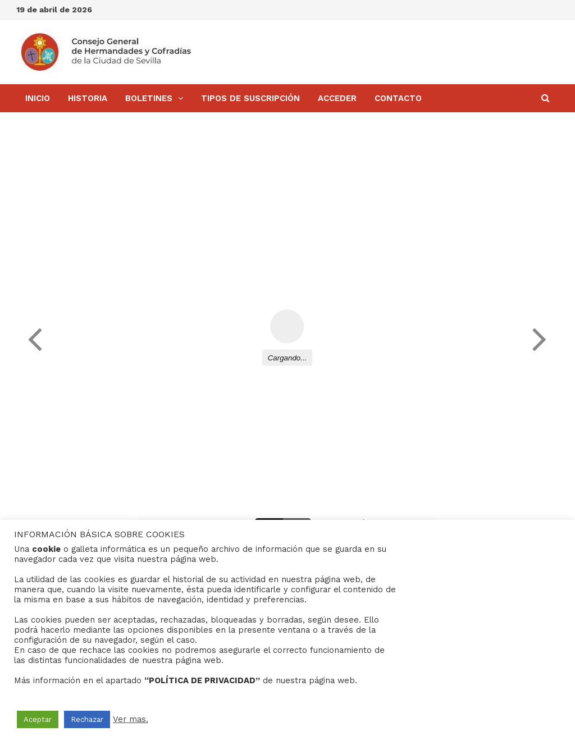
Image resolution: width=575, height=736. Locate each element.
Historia (87, 98)
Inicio (37, 98)
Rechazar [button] (87, 719)
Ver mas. (130, 719)
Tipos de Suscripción (250, 98)
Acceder (337, 98)
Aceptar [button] (38, 719)
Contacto (398, 98)
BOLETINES (148, 98)
